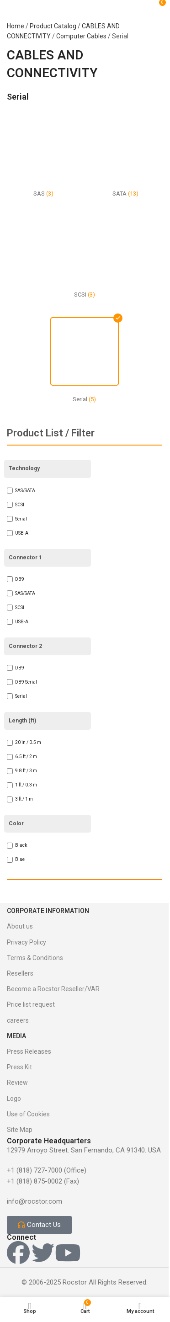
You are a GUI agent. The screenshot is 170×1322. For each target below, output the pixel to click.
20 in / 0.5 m (28, 742)
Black (21, 845)
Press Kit (19, 1067)
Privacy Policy (26, 942)
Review (17, 1082)
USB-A (21, 533)
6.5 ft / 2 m (26, 756)
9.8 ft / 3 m (26, 770)
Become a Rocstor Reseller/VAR (53, 989)
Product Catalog (53, 26)
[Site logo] (89, 6)
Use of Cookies (28, 1114)
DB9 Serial (26, 682)
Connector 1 (25, 557)
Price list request (31, 1004)
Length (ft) (22, 720)
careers (18, 1020)
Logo (14, 1098)
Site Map (19, 1129)
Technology (24, 468)
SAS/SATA (25, 490)
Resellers (20, 973)
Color (16, 823)
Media (16, 1036)
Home (15, 26)
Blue (20, 859)
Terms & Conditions (35, 957)
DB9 (19, 579)
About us (20, 926)
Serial (21, 518)
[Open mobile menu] (17, 6)
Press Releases (29, 1051)
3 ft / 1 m (24, 799)
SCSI (19, 504)
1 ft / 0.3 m (26, 784)
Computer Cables (81, 36)
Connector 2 (25, 646)
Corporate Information (48, 910)
